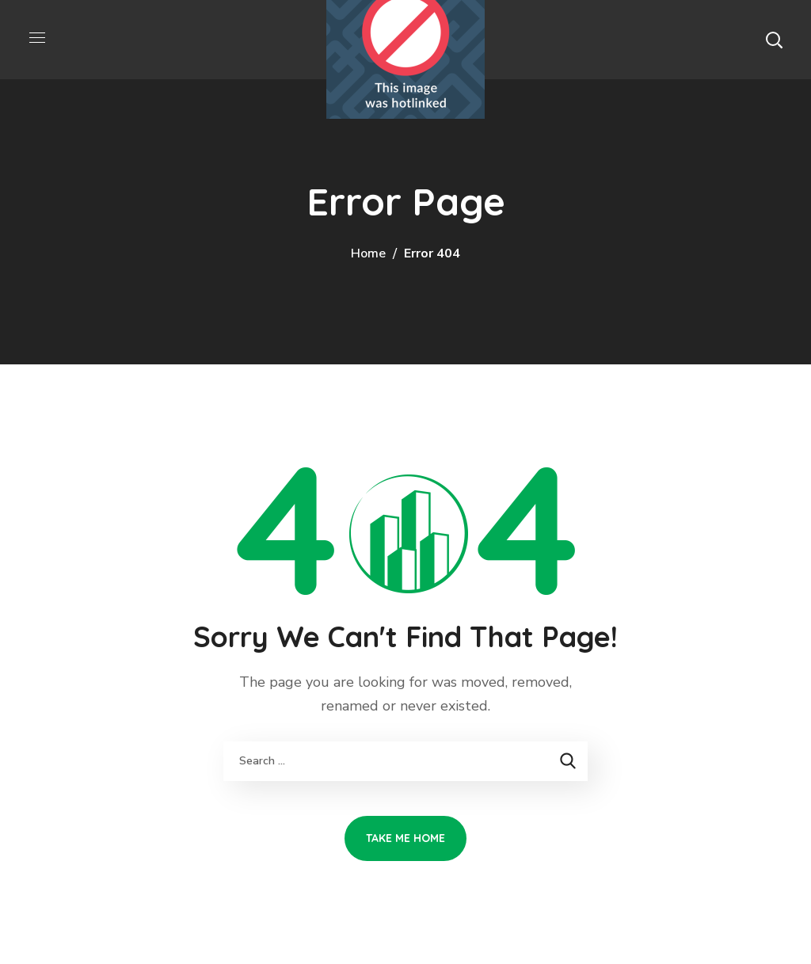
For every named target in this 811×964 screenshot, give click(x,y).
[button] (774, 39)
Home (368, 253)
